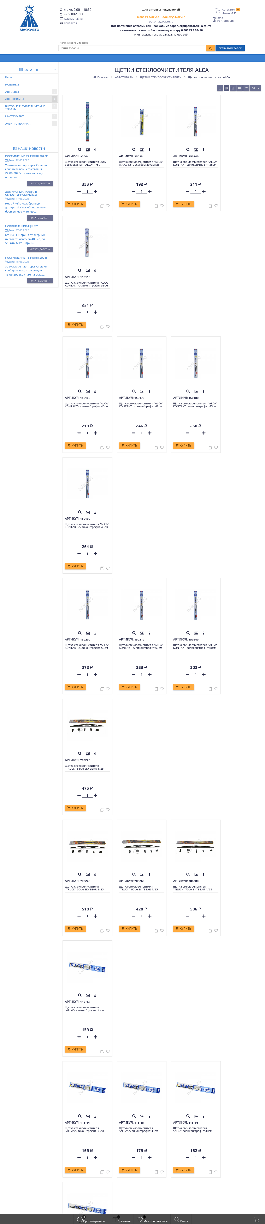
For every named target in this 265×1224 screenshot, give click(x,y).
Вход (218, 17)
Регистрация (223, 20)
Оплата (73, 1143)
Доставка (75, 1139)
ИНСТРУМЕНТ (31, 116)
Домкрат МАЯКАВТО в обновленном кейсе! (21, 193)
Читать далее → (40, 183)
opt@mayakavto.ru (161, 21)
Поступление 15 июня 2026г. (26, 257)
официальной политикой (139, 1207)
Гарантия (75, 1148)
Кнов (8, 77)
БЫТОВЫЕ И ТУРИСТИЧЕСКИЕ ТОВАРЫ (31, 107)
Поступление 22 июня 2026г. (26, 156)
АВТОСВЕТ (31, 91)
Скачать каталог (230, 48)
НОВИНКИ (12, 84)
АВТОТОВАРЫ (31, 99)
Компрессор (80, 42)
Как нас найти (73, 18)
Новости (74, 1157)
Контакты (70, 23)
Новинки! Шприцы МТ (21, 226)
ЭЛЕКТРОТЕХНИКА (31, 123)
